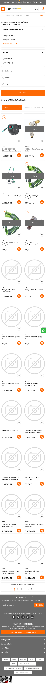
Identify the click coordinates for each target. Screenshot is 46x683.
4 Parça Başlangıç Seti (10, 430)
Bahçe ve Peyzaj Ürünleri (19, 22)
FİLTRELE (23, 92)
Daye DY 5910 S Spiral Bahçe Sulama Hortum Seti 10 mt (10, 244)
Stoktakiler (7, 71)
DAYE (8, 63)
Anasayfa (4, 22)
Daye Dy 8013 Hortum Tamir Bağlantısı (10, 525)
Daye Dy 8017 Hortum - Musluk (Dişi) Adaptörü (10, 478)
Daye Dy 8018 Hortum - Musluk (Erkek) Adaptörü (33, 431)
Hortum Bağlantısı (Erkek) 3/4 (11, 337)
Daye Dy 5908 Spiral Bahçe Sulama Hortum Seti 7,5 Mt (33, 197)
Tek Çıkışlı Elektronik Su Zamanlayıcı (10, 291)
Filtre (12, 108)
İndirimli (6, 78)
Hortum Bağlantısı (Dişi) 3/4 (33, 337)
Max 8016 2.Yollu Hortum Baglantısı (33, 478)
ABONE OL (39, 605)
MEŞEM (7, 59)
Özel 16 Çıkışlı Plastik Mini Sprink (34, 572)
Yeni (5, 84)
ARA (41, 15)
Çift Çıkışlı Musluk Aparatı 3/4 (34, 291)
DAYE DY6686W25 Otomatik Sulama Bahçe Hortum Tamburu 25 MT (11, 150)
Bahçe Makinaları (9, 36)
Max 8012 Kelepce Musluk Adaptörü (34, 525)
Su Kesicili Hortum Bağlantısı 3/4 (31, 384)
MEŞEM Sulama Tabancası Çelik (34, 150)
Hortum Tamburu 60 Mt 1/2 (11, 196)
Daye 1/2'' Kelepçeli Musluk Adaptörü (32, 244)
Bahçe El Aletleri (9, 39)
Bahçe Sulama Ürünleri (11, 43)
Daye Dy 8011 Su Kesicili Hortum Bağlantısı (11, 572)
